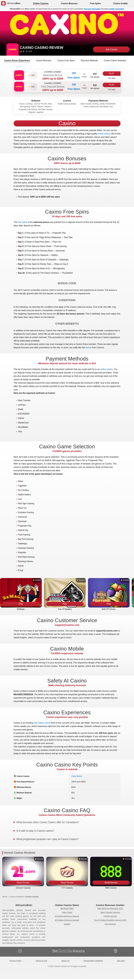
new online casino (42, 723)
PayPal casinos (110, 916)
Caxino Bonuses (43, 60)
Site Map (121, 961)
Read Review (23, 882)
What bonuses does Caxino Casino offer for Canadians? (47, 822)
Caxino (67, 123)
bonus (88, 347)
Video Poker (67, 912)
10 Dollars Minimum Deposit (67, 916)
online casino (104, 133)
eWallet (67, 924)
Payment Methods (89, 60)
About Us (65, 961)
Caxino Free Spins (66, 60)
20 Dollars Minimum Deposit (67, 920)
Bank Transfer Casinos (110, 912)
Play (111, 73)
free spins (22, 222)
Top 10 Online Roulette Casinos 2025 (110, 920)
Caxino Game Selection (115, 60)
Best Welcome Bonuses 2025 (110, 908)
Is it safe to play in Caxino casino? (35, 830)
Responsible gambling (93, 961)
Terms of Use (41, 961)
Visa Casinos (110, 924)
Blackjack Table (67, 908)
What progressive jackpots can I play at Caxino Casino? (47, 839)
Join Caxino (111, 49)
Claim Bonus (76, 776)
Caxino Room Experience (17, 60)
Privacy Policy (15, 961)
